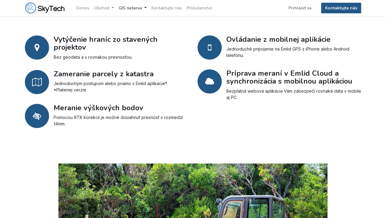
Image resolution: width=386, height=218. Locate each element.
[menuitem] (83, 8)
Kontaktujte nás (341, 8)
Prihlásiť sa (299, 8)
